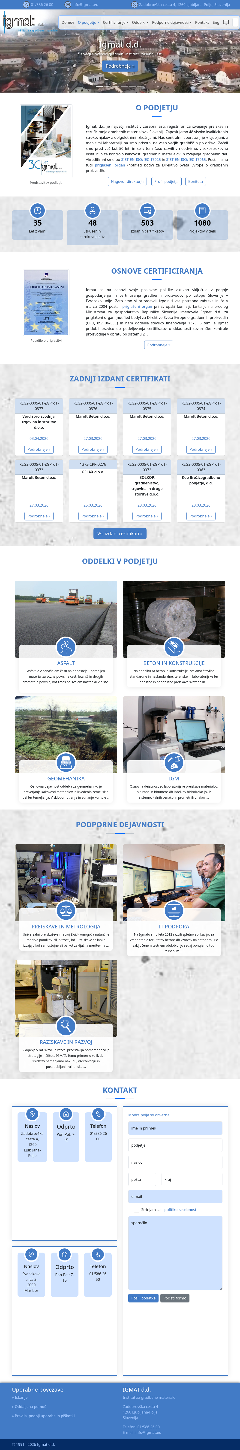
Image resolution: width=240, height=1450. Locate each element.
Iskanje (21, 1397)
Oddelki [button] (139, 22)
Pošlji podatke (143, 1320)
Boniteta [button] (195, 181)
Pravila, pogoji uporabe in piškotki (45, 1415)
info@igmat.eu (85, 4)
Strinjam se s (169, 1232)
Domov (68, 22)
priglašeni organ (110, 165)
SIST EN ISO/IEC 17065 (186, 159)
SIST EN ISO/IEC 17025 (141, 159)
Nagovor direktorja (127, 181)
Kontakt (202, 22)
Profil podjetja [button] (166, 181)
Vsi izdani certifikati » (120, 533)
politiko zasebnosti (180, 1232)
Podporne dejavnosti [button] (170, 22)
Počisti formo (174, 1320)
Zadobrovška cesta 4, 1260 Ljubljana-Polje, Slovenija (184, 4)
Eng (216, 22)
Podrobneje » (120, 66)
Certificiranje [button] (114, 22)
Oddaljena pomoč (30, 1406)
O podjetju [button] (87, 22)
